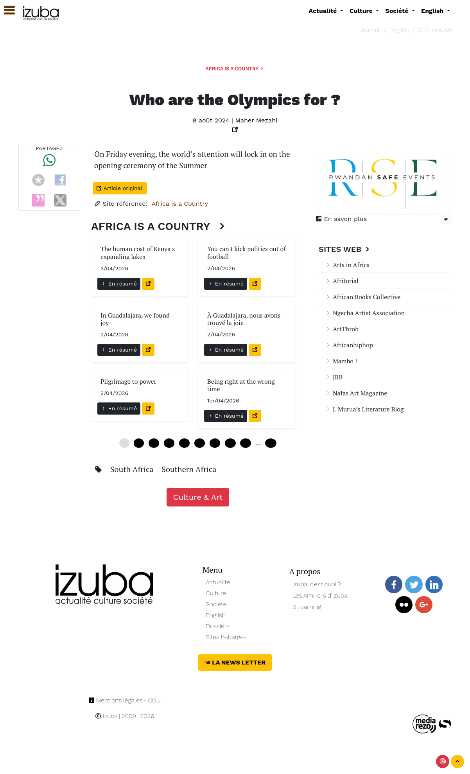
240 (271, 443)
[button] (6, 10)
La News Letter (235, 662)
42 (230, 443)
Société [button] (397, 10)
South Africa (132, 469)
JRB (334, 377)
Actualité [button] (324, 10)
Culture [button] (362, 10)
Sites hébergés (226, 637)
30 (199, 443)
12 (153, 443)
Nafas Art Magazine (356, 393)
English (399, 30)
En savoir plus (341, 219)
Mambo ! (341, 361)
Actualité (218, 582)
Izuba (106, 716)
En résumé (119, 283)
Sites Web (345, 249)
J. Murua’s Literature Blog (364, 409)
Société (216, 604)
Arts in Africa (347, 264)
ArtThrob (342, 329)
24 (184, 443)
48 (245, 443)
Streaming (306, 607)
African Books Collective (362, 297)
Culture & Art (434, 30)
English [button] (433, 10)
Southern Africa (188, 469)
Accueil (370, 30)
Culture (216, 593)
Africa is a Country (235, 69)
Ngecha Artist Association (365, 313)
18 (169, 443)
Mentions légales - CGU (124, 700)
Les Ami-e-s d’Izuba (320, 595)
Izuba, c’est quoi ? (316, 584)
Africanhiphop (349, 345)
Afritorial (342, 281)
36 (214, 443)
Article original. (120, 188)
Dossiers (218, 626)
